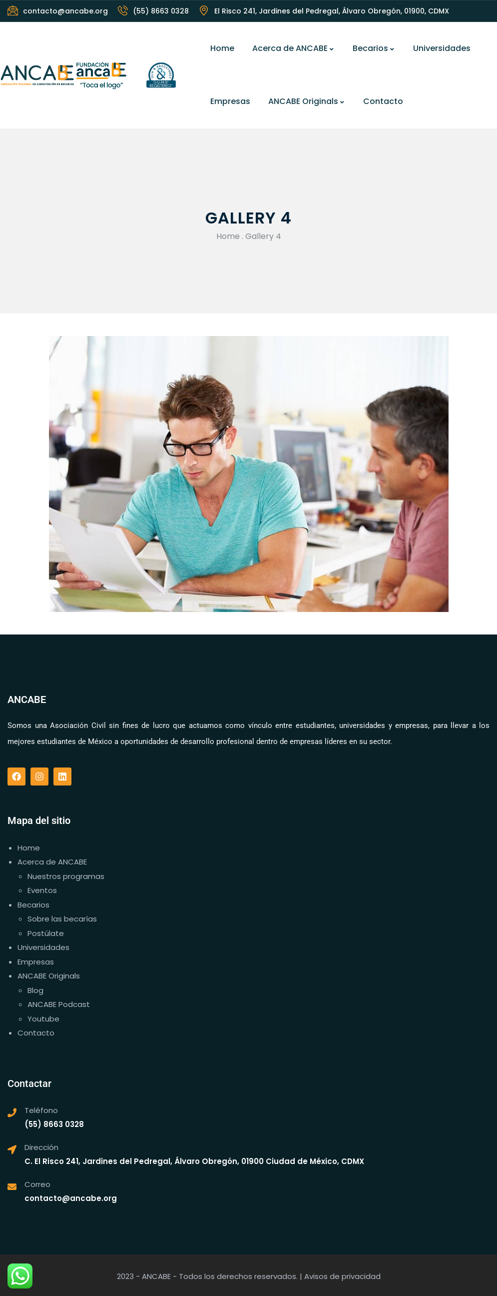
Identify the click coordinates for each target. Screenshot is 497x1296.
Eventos (42, 890)
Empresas (230, 101)
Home (222, 48)
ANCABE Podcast (58, 1004)
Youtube (43, 1019)
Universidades (442, 48)
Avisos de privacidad (342, 1276)
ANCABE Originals (306, 101)
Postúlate (45, 933)
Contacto (383, 101)
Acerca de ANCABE (293, 48)
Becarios (374, 48)
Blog (35, 990)
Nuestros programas (65, 876)
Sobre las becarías (62, 919)
